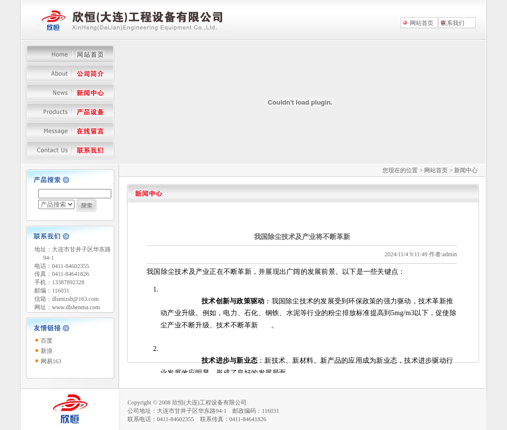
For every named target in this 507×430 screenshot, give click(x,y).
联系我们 (452, 23)
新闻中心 (466, 170)
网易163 (51, 361)
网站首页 (421, 23)
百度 (46, 340)
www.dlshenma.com (76, 307)
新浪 (46, 351)
